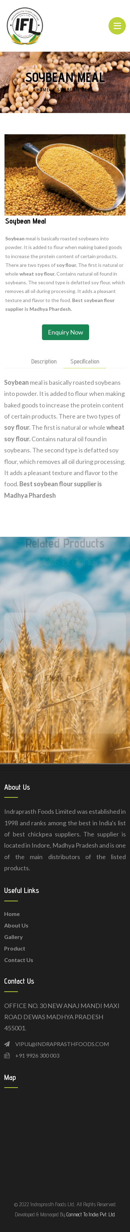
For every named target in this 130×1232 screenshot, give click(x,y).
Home (43, 89)
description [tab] (44, 361)
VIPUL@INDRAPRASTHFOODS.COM (62, 1044)
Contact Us (18, 959)
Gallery (13, 936)
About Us (16, 925)
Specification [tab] (84, 361)
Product (14, 948)
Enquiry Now (65, 332)
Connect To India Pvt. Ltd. (91, 1214)
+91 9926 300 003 (37, 1055)
